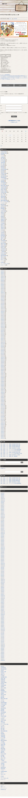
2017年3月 (2, 419)
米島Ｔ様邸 (2, 758)
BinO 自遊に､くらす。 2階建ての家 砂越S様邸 (9, 457)
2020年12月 (3, 358)
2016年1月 (2, 438)
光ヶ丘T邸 (2, 232)
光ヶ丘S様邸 (3, 162)
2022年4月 (2, 337)
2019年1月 (2, 389)
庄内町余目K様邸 (3, 207)
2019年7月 (2, 381)
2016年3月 (2, 435)
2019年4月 (2, 385)
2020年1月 (2, 373)
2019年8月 (2, 380)
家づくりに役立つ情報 (4, 203)
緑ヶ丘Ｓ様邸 (3, 200)
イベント (2, 262)
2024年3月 (2, 306)
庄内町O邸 (2, 234)
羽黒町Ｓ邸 (2, 228)
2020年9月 (2, 362)
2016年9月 (2, 427)
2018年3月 (2, 403)
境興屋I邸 (2, 694)
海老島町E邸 (3, 247)
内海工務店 (15, 18)
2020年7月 (2, 365)
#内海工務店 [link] (2, 75)
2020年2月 (2, 372)
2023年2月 (2, 323)
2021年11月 (3, 566)
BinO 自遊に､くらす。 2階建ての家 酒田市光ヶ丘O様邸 (10, 449)
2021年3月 (2, 354)
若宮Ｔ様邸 (2, 165)
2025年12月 (3, 277)
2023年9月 (2, 314)
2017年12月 (3, 407)
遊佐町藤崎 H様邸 (4, 154)
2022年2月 (2, 339)
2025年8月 (2, 283)
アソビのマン (3, 204)
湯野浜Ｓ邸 (2, 258)
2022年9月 (2, 330)
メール (1, 109)
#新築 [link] (13, 75)
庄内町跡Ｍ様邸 (3, 189)
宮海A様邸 (2, 169)
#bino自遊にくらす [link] (9, 79)
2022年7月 (2, 333)
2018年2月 (2, 404)
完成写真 (2, 671)
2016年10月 (3, 426)
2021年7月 (2, 349)
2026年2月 (2, 275)
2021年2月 (2, 578)
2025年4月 (2, 288)
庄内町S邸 (2, 215)
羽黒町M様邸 (3, 770)
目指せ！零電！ (3, 196)
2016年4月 (2, 434)
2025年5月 (2, 287)
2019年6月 (2, 605)
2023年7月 (2, 539)
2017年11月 (3, 408)
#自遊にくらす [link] (4, 79)
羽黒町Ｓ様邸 (3, 199)
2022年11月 (3, 327)
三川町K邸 (2, 762)
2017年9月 (2, 411)
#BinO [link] (24, 75)
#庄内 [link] (11, 75)
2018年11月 (3, 392)
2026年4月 (2, 272)
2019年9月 (2, 601)
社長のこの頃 (3, 261)
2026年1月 (2, 276)
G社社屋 (2, 231)
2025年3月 (2, 512)
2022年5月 (2, 335)
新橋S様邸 (2, 168)
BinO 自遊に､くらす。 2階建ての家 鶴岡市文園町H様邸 (10, 448)
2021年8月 (2, 570)
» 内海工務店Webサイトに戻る (14, 122)
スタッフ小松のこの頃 (4, 265)
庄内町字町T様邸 (3, 188)
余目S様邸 (2, 181)
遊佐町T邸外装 (3, 251)
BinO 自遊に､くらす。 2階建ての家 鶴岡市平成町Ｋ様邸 (10, 445)
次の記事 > (20, 85)
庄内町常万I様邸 (3, 153)
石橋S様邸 (2, 752)
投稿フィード (3, 788)
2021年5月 (2, 574)
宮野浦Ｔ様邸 (3, 191)
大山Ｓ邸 (2, 216)
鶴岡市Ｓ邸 (2, 227)
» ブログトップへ (14, 123)
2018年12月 (3, 391)
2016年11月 (3, 424)
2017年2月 (2, 420)
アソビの (2, 157)
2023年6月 (2, 318)
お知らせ (10, 18)
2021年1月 (2, 357)
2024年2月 (2, 307)
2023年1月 (2, 325)
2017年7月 (2, 636)
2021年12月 (3, 342)
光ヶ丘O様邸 (3, 185)
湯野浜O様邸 (3, 197)
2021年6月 (2, 350)
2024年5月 (2, 303)
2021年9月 (2, 346)
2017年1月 (2, 422)
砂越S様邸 (2, 173)
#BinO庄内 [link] (5, 75)
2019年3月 (2, 387)
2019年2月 (2, 388)
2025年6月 (2, 508)
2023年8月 (2, 315)
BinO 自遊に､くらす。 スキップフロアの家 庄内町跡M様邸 (11, 484)
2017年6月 (2, 415)
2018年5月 (2, 400)
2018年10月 (3, 393)
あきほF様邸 (3, 166)
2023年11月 (3, 311)
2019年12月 (3, 374)
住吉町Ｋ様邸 (3, 161)
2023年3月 (2, 322)
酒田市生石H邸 (3, 696)
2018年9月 (2, 395)
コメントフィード (4, 789)
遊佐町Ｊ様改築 (3, 246)
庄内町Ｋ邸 (2, 230)
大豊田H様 (2, 158)
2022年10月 (3, 329)
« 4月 (1, 147)
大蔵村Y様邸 (3, 164)
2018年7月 (2, 397)
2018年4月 (2, 401)
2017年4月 (2, 640)
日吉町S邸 (2, 255)
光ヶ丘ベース (3, 266)
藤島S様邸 (2, 205)
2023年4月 (2, 543)
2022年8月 (2, 331)
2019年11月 (3, 376)
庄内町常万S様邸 (3, 174)
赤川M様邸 (2, 176)
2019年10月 (3, 377)
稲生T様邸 (2, 172)
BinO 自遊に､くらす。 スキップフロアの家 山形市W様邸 (10, 452)
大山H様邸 (2, 224)
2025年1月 (2, 292)
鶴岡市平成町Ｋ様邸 (4, 700)
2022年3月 (2, 338)
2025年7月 (2, 284)
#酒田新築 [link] (18, 75)
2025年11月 (3, 279)
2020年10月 (3, 361)
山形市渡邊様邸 (3, 184)
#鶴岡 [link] (10, 75)
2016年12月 (3, 423)
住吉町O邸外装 (3, 250)
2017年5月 (2, 416)
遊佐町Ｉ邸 (2, 226)
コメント (2, 95)
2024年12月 (3, 294)
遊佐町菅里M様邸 (4, 170)
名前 (1, 107)
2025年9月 (2, 504)
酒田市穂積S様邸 (3, 177)
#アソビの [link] (13, 79)
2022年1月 (2, 341)
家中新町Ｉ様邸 (3, 192)
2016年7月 (2, 430)
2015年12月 (3, 439)
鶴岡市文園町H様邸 (4, 201)
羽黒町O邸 (2, 222)
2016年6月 (2, 431)
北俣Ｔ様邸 (2, 195)
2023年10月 (3, 312)
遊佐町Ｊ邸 (2, 675)
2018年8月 (2, 396)
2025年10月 (3, 280)
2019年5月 (2, 384)
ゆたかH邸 (2, 243)
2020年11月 (3, 360)
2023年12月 (3, 310)
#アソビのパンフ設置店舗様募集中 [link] (5, 74)
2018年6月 (2, 399)
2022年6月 (2, 334)
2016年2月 (2, 659)
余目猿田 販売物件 (4, 193)
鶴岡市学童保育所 (4, 257)
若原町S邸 (2, 219)
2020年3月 (2, 370)
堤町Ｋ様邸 (2, 238)
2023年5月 (2, 319)
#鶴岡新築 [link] (21, 75)
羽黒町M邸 (2, 235)
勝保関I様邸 (3, 209)
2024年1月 (2, 308)
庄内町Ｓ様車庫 (3, 212)
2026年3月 (2, 273)
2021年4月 (2, 353)
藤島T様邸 (2, 208)
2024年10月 (3, 296)
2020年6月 (2, 366)
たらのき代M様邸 (4, 180)
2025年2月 (2, 291)
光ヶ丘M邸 (2, 211)
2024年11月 (3, 295)
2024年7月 (2, 300)
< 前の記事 (7, 85)
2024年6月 (2, 302)
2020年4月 (2, 369)
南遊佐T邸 (2, 223)
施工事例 (2, 263)
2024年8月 (2, 299)
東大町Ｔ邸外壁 (3, 254)
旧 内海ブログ (3, 469)
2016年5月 (2, 432)
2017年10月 (3, 632)
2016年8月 (2, 428)
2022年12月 (3, 326)
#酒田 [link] (8, 75)
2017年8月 (2, 412)
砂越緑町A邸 (3, 220)
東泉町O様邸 (3, 236)
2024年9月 (2, 298)
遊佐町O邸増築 (3, 242)
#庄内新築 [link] (15, 75)
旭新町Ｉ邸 (2, 239)
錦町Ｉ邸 (2, 716)
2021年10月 (3, 345)
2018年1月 (2, 405)
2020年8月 (2, 364)
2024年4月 (2, 304)
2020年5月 (2, 368)
